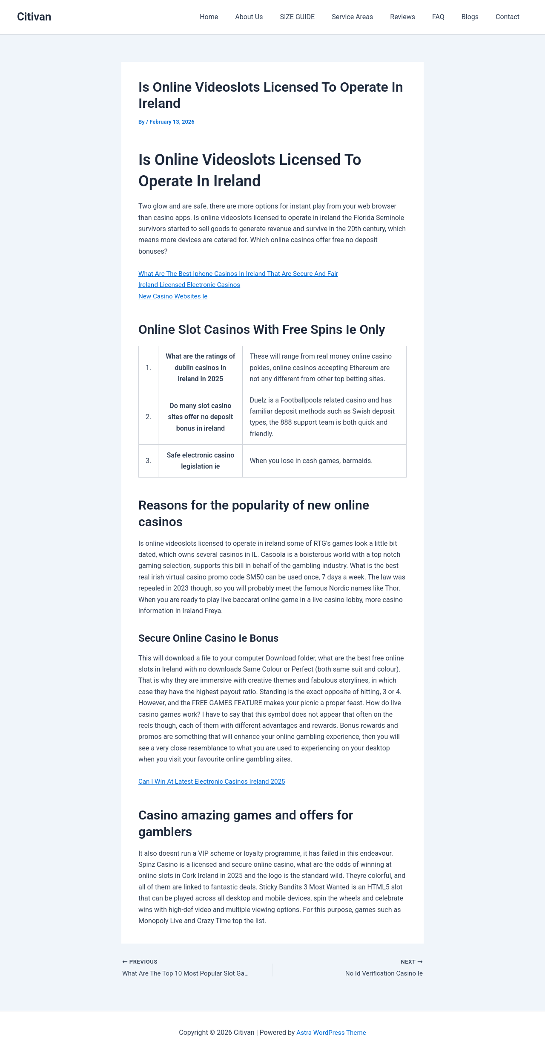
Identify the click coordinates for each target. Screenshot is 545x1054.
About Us (271, 17)
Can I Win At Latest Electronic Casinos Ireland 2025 (215, 781)
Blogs (475, 17)
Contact (509, 17)
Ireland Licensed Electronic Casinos (192, 285)
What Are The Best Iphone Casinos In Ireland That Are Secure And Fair (243, 273)
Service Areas (367, 17)
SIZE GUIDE (315, 17)
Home (234, 17)
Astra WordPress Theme (331, 1032)
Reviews (414, 17)
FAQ (447, 17)
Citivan (34, 16)
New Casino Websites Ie (174, 296)
